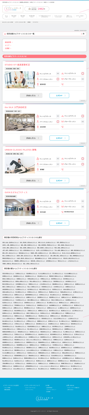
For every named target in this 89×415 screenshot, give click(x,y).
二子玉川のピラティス (73, 261)
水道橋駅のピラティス (18, 366)
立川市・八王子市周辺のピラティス (44, 250)
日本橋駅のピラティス (34, 337)
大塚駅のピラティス (57, 331)
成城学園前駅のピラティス (31, 294)
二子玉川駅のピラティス (45, 284)
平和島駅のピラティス (19, 305)
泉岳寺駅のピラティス (54, 347)
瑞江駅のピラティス (34, 331)
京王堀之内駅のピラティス (8, 329)
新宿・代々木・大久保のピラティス (47, 242)
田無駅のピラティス (69, 345)
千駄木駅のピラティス (43, 315)
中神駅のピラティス (21, 329)
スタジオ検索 (7, 387)
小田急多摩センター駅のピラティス (72, 337)
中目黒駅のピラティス (20, 289)
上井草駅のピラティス (7, 334)
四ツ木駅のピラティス (43, 358)
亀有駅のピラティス (80, 358)
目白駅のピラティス (65, 323)
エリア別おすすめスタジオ (44, 16)
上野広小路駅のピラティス (20, 337)
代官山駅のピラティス (42, 276)
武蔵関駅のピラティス (69, 329)
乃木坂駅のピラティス (53, 323)
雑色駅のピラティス (56, 352)
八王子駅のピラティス (77, 310)
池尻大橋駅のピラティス (67, 315)
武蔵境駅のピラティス (7, 342)
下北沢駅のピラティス (20, 300)
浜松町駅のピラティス (31, 368)
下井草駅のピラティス (57, 345)
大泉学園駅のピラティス (8, 297)
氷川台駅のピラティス (19, 347)
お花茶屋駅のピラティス (68, 358)
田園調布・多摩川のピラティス (22, 261)
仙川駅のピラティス (69, 339)
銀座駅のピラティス (80, 284)
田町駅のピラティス (43, 292)
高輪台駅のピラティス (34, 355)
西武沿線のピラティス (24, 253)
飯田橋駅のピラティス (77, 297)
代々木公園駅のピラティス (8, 352)
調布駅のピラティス (64, 302)
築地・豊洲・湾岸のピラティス (41, 255)
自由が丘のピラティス (7, 261)
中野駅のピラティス (45, 278)
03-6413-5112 (69, 212)
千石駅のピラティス (18, 302)
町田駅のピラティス (32, 292)
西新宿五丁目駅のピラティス (56, 276)
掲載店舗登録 (7, 389)
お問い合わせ (70, 389)
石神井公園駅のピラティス (57, 313)
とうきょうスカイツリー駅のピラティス (49, 366)
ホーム (6, 16)
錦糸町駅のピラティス (45, 337)
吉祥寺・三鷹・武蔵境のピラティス (11, 245)
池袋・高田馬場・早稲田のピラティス (47, 245)
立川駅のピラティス (78, 292)
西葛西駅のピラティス (7, 323)
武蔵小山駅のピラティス (8, 292)
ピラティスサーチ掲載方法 (73, 387)
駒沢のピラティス (62, 261)
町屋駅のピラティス (56, 342)
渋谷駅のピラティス (20, 273)
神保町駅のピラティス (42, 305)
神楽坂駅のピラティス (19, 339)
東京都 (29, 22)
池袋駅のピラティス (21, 286)
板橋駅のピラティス (52, 360)
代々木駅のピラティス (57, 273)
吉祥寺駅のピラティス (70, 281)
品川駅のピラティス (78, 368)
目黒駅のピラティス (45, 300)
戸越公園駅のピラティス (8, 363)
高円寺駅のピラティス (68, 278)
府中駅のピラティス (44, 294)
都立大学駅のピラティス (45, 289)
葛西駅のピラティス (65, 366)
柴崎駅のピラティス (55, 315)
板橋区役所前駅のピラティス (9, 331)
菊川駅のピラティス (45, 313)
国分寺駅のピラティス (54, 310)
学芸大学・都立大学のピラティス (71, 258)
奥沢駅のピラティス (57, 289)
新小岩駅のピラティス (20, 292)
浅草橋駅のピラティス (66, 347)
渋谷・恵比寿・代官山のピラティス (28, 242)
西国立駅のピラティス (45, 331)
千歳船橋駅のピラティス (77, 321)
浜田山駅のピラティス (7, 315)
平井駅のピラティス (19, 334)
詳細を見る (31, 95)
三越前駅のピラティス (69, 326)
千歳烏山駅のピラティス (66, 292)
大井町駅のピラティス (67, 305)
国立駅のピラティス (66, 310)
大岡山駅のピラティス (19, 342)
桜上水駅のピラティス (7, 360)
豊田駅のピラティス (80, 352)
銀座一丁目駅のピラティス (8, 286)
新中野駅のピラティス (57, 326)
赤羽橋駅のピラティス (54, 363)
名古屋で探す (32, 16)
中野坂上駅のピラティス (33, 278)
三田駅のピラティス (41, 302)
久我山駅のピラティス (79, 363)
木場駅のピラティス (58, 350)
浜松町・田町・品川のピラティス (25, 255)
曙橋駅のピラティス (7, 366)
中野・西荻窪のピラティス (63, 242)
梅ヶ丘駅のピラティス (43, 368)
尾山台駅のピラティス (20, 326)
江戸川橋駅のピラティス (46, 350)
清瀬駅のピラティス (46, 326)
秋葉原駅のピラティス (54, 297)
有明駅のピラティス (47, 339)
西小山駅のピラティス (55, 294)
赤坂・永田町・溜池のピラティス (28, 247)
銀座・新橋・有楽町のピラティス (29, 245)
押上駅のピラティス (31, 305)
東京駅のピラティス (41, 360)
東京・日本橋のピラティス (8, 255)
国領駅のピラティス (7, 307)
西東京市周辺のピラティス (8, 258)
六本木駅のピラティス (58, 286)
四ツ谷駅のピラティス (52, 302)
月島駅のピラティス (32, 310)
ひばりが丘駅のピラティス (32, 350)
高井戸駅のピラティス (55, 358)
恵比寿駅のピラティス (31, 273)
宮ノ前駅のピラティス (19, 321)
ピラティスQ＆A (79, 16)
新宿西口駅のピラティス (70, 276)
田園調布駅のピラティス (34, 318)
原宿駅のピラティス (7, 276)
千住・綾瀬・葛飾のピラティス (62, 250)
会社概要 (48, 391)
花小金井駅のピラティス (57, 355)
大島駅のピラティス (67, 342)
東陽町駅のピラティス (22, 318)
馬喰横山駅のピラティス (44, 352)
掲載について (74, 2)
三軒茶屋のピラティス (51, 261)
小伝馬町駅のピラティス (79, 347)
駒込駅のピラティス (54, 292)
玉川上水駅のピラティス (19, 368)
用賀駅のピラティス (33, 284)
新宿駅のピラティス (21, 278)
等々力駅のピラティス (64, 321)
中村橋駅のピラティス (45, 345)
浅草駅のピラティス (57, 337)
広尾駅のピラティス (52, 307)
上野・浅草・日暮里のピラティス (10, 250)
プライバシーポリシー (51, 389)
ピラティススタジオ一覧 (20, 22)
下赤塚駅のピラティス (7, 310)
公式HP (59, 95)
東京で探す (14, 16)
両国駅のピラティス (19, 315)
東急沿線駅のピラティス (41, 258)
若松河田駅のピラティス (19, 313)
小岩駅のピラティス (30, 360)
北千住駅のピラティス (7, 294)
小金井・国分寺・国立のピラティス (25, 258)
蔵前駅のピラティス (34, 345)
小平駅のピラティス (19, 323)
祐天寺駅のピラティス (32, 289)
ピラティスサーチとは (30, 387)
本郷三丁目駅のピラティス (32, 313)
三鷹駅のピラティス (18, 307)
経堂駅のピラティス (20, 297)
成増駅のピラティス (19, 294)
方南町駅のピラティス (29, 302)
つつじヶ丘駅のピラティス (8, 318)
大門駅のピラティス (31, 321)
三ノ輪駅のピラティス (63, 307)
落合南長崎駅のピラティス (8, 345)
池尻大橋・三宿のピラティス (38, 261)
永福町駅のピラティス (75, 307)
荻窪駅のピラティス (47, 281)
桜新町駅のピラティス (31, 342)
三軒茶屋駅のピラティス (21, 284)
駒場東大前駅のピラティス (30, 358)
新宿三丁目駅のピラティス (8, 278)
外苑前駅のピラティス (47, 286)
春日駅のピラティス (7, 368)
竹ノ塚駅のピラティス (68, 331)
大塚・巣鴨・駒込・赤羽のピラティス (59, 255)
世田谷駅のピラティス (76, 323)
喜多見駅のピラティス (41, 323)
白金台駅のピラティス (43, 334)
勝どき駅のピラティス (32, 329)
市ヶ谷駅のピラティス (7, 355)
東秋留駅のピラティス (29, 307)
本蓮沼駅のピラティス (31, 363)
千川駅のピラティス (41, 307)
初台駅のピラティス (32, 352)
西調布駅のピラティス (57, 329)
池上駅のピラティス (19, 360)
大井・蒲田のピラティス (55, 253)
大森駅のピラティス (66, 297)
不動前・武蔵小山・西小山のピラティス (12, 263)
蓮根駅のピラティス (42, 321)
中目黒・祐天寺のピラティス (55, 258)
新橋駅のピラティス (7, 358)
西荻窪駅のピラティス (58, 281)
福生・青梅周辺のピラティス (77, 255)
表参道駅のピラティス (30, 276)
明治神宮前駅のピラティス (33, 326)
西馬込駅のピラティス (23, 331)
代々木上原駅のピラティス (44, 273)
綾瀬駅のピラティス (31, 297)
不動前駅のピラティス (7, 339)
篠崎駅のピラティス (67, 368)
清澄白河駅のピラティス (76, 360)
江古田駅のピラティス (7, 305)
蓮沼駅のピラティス (7, 313)
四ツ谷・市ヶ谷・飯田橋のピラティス (71, 253)
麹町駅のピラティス (45, 355)
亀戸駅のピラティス (68, 334)
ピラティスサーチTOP (8, 22)
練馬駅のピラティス (43, 310)
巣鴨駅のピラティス (58, 339)
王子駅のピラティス (79, 334)
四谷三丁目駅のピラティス (57, 300)
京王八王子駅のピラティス (59, 318)
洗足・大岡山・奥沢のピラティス (31, 263)
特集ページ (69, 16)
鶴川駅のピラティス (79, 305)
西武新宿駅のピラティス (70, 355)
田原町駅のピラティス (63, 360)
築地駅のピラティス (69, 284)
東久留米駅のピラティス (20, 310)
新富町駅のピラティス (69, 350)
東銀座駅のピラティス (57, 284)
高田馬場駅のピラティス (68, 294)
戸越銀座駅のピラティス (31, 315)
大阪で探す (22, 16)
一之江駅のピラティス (73, 318)
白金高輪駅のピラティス (55, 305)
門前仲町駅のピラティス (8, 326)
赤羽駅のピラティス (53, 321)
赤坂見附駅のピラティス (8, 289)
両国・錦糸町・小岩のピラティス (45, 247)
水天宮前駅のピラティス (8, 300)
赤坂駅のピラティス (70, 286)
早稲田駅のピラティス (55, 368)
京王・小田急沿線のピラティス (27, 250)
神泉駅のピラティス (43, 363)
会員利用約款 (49, 387)
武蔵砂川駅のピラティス (45, 329)
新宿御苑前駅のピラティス (20, 355)
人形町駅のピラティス (7, 337)
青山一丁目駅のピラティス (33, 286)
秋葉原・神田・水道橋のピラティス (39, 253)
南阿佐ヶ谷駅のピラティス (21, 281)
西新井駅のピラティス (78, 342)
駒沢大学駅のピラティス (8, 284)
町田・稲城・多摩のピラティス (62, 247)
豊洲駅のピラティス (70, 313)
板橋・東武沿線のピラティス (78, 250)
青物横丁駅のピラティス (67, 363)
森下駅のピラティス (20, 363)
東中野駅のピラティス (56, 278)
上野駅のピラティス (75, 302)
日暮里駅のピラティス (42, 297)
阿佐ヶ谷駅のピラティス (36, 281)
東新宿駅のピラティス (31, 347)
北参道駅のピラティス (18, 276)
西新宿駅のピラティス (19, 350)
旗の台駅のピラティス (7, 321)
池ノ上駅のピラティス (7, 350)
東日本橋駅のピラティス (56, 334)
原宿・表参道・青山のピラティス (66, 245)
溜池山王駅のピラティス (68, 352)
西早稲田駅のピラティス (31, 334)
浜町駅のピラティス (21, 352)
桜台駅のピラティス (18, 358)
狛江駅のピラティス (7, 302)
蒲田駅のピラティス (80, 331)
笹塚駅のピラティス (30, 323)
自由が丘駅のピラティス (69, 289)
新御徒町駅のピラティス (44, 342)
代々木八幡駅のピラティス (70, 273)
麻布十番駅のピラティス (33, 300)
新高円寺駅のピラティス (8, 281)
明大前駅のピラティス (7, 347)
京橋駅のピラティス (43, 347)
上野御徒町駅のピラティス (31, 366)
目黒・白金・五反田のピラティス (10, 242)
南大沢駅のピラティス (76, 366)
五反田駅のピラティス (70, 300)
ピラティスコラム (58, 16)
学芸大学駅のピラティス (8, 273)
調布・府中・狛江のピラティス (10, 253)
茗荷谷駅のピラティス (47, 318)
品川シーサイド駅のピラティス (34, 339)
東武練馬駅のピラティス (23, 345)
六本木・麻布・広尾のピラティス (10, 247)
